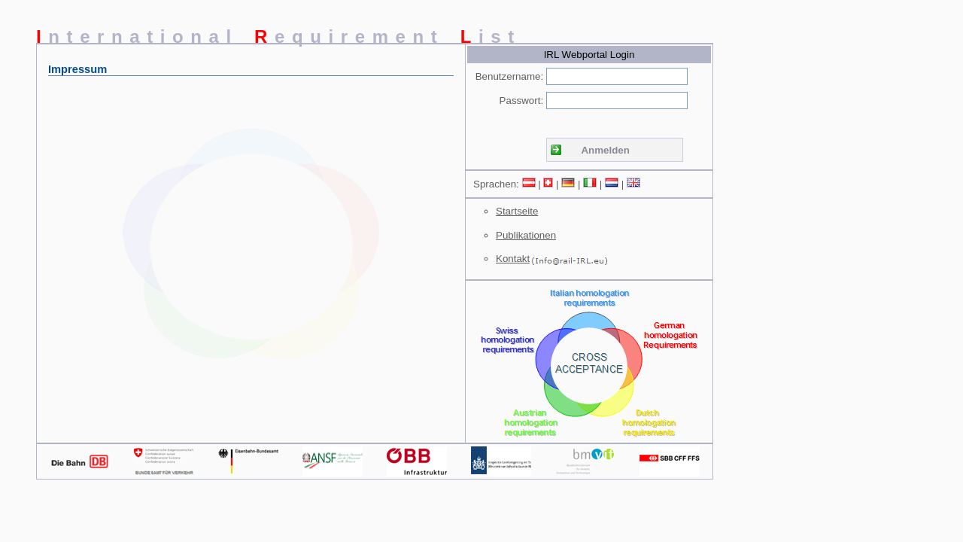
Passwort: (522, 100)
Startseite (517, 211)
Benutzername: (509, 76)
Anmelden (605, 150)
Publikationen (526, 235)
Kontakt (513, 258)
